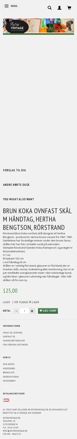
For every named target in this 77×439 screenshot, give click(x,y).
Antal (7, 310)
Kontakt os (9, 336)
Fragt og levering (12, 332)
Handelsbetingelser (14, 340)
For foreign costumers (15, 344)
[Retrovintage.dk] (38, 25)
